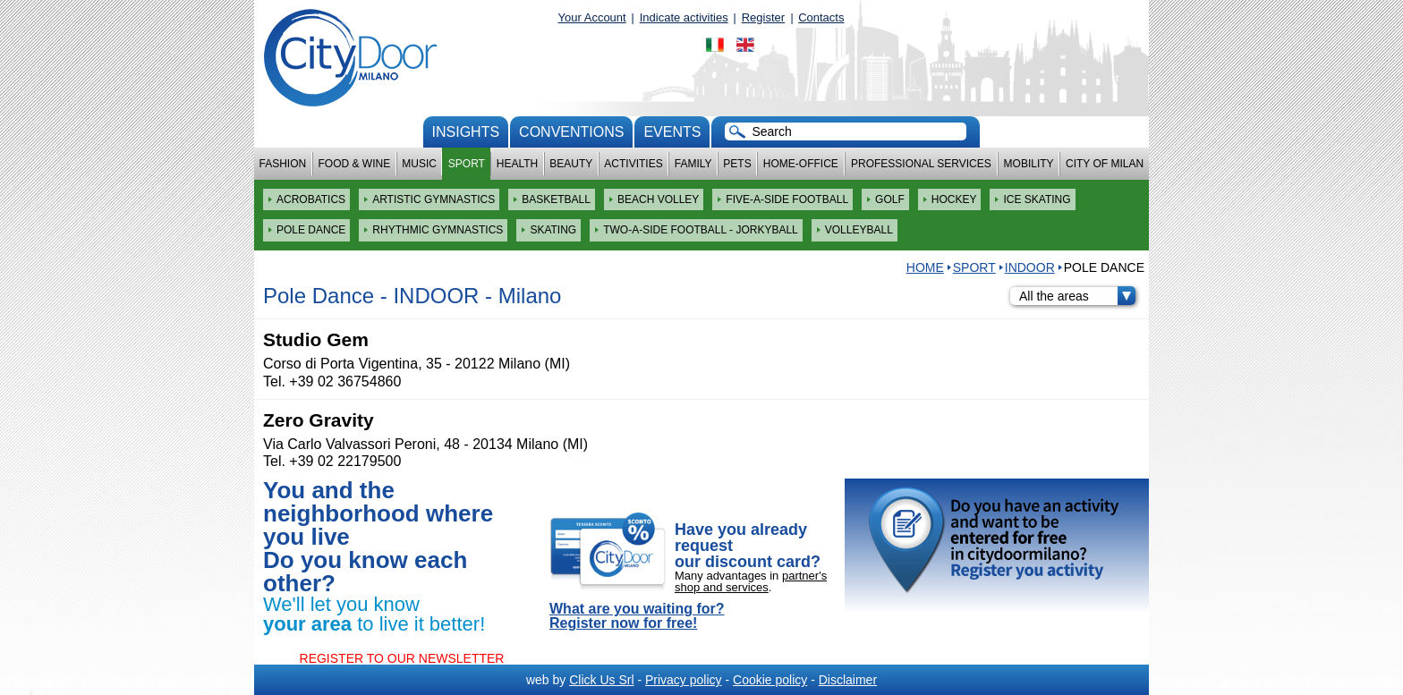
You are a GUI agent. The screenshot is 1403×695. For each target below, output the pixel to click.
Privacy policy (683, 680)
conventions (571, 132)
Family (693, 163)
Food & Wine (354, 163)
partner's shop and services (751, 581)
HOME (925, 267)
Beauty (570, 163)
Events (672, 132)
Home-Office (800, 163)
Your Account (592, 17)
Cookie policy (770, 680)
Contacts (821, 17)
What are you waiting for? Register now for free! (637, 616)
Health (517, 163)
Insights (466, 132)
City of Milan (1105, 163)
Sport (466, 163)
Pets (737, 163)
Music (419, 163)
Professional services (921, 163)
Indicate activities (684, 17)
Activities (633, 163)
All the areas (1077, 296)
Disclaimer (848, 680)
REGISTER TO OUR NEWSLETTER (402, 658)
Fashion (283, 163)
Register (763, 17)
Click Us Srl (601, 680)
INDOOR (1030, 267)
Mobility (1029, 163)
